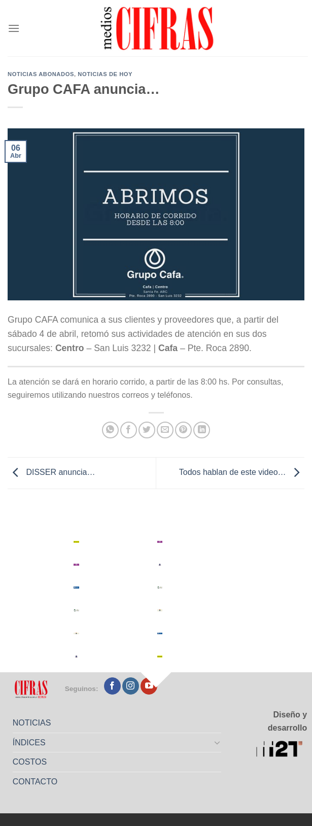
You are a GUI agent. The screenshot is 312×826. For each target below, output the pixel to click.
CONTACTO (35, 781)
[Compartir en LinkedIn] (201, 430)
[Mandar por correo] (165, 430)
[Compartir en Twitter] (146, 430)
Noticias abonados (41, 74)
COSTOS (30, 762)
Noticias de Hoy (105, 74)
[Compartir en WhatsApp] (110, 430)
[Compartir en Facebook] (128, 430)
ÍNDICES (29, 742)
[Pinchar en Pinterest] (183, 430)
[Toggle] (218, 742)
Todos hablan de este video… (241, 472)
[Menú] (14, 28)
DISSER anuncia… (51, 472)
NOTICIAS (32, 722)
